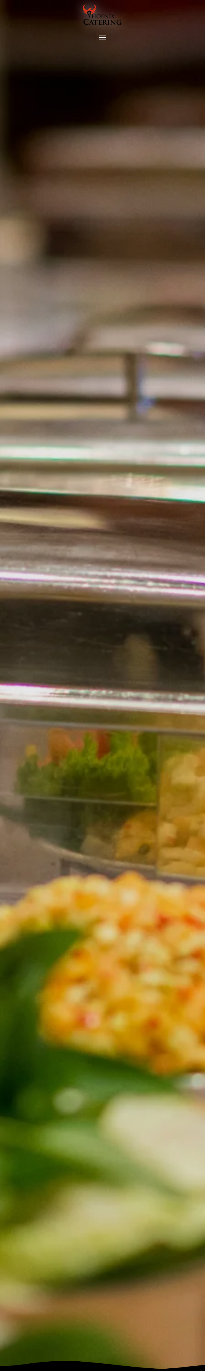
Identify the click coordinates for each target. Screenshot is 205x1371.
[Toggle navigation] (102, 37)
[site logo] (102, 15)
